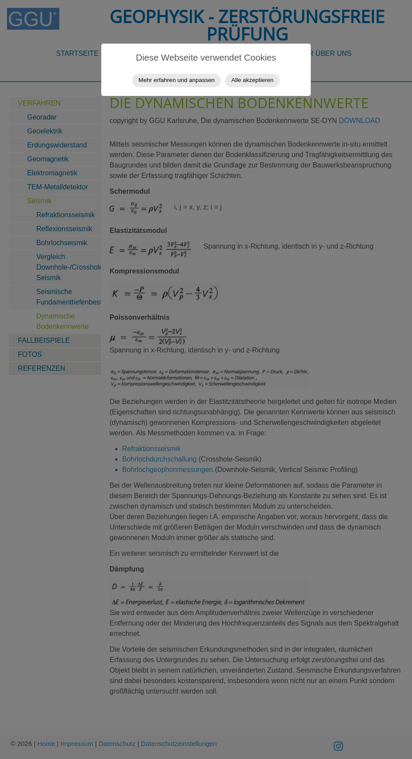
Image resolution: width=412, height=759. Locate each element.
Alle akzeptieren (252, 80)
